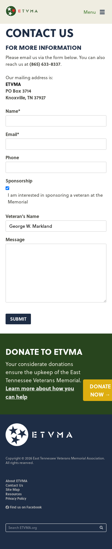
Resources (14, 493)
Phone (12, 157)
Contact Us (14, 485)
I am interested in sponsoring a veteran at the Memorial (55, 198)
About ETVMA (16, 480)
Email (12, 134)
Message (15, 239)
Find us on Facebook (24, 507)
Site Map (13, 489)
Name (13, 111)
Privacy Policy (16, 498)
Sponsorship (19, 180)
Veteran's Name (22, 216)
